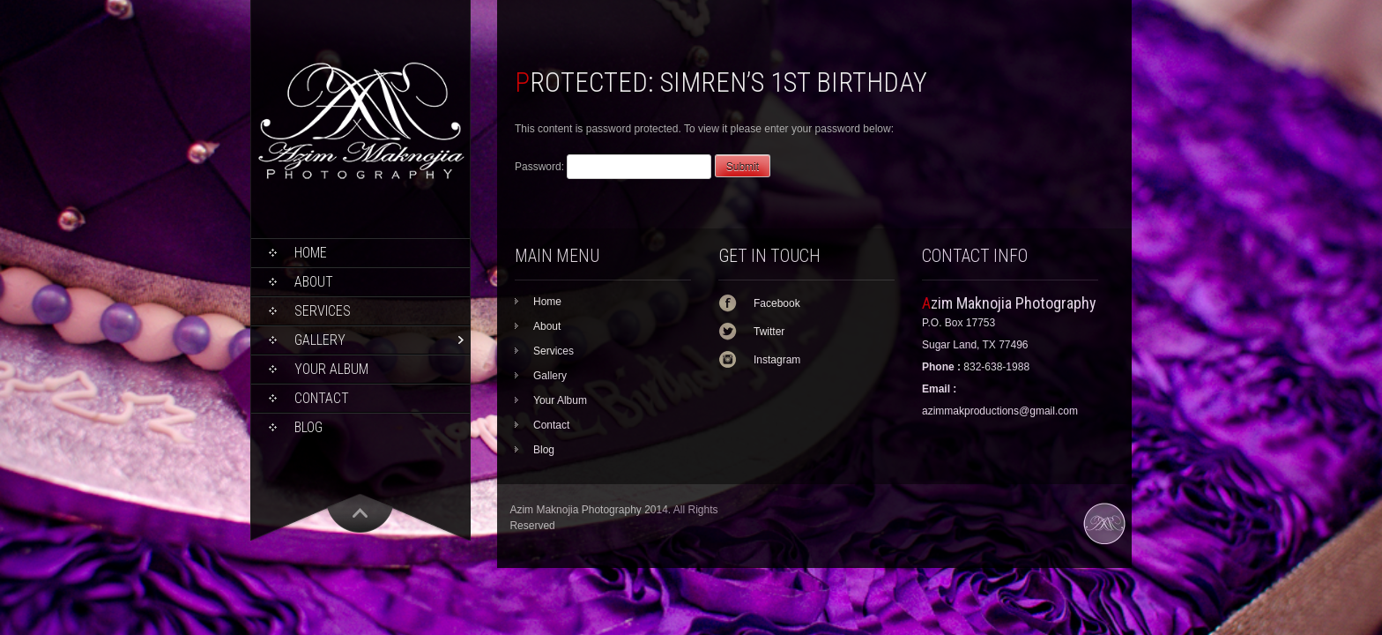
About (313, 281)
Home (310, 252)
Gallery (320, 340)
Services (322, 311)
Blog (308, 427)
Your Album (331, 369)
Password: (613, 167)
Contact (321, 398)
